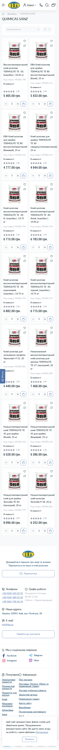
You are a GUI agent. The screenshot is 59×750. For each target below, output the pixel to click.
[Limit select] (47, 29)
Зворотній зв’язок (28, 695)
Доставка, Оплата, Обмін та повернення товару (34, 685)
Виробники (25, 707)
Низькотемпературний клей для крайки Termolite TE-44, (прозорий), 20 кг (14, 500)
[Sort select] (23, 29)
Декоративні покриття (8, 681)
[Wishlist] (24, 41)
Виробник (12, 14)
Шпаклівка (7, 710)
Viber (34, 660)
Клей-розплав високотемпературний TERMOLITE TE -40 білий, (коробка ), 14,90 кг (41, 215)
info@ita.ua (7, 625)
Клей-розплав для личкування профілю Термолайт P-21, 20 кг (14, 357)
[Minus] (6, 103)
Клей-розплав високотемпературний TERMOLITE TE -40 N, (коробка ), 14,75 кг (14, 215)
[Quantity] (12, 104)
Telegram (36, 655)
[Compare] (24, 45)
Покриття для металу (9, 694)
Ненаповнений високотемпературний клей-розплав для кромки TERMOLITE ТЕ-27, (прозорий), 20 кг (41, 360)
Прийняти (29, 739)
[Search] (47, 5)
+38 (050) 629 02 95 (12, 593)
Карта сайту (25, 703)
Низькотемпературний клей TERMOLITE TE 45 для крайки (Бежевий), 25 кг (41, 432)
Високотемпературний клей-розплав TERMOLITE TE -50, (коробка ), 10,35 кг (14, 70)
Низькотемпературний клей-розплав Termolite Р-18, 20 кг (41, 498)
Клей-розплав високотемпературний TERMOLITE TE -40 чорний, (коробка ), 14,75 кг (41, 287)
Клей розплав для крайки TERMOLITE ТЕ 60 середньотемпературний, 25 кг (41, 143)
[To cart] (23, 104)
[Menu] (3, 5)
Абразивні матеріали (7, 705)
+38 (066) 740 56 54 (12, 601)
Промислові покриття (8, 687)
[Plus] (17, 103)
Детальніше (41, 732)
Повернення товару (29, 699)
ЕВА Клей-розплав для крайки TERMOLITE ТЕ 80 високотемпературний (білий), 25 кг (41, 72)
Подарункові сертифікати (32, 712)
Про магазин (25, 680)
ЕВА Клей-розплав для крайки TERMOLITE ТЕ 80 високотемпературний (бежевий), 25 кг (14, 143)
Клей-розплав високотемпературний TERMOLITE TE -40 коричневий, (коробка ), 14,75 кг (14, 287)
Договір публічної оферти (32, 690)
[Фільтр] (2, 376)
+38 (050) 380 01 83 (12, 597)
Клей (4, 699)
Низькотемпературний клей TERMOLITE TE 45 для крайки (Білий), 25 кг (14, 432)
